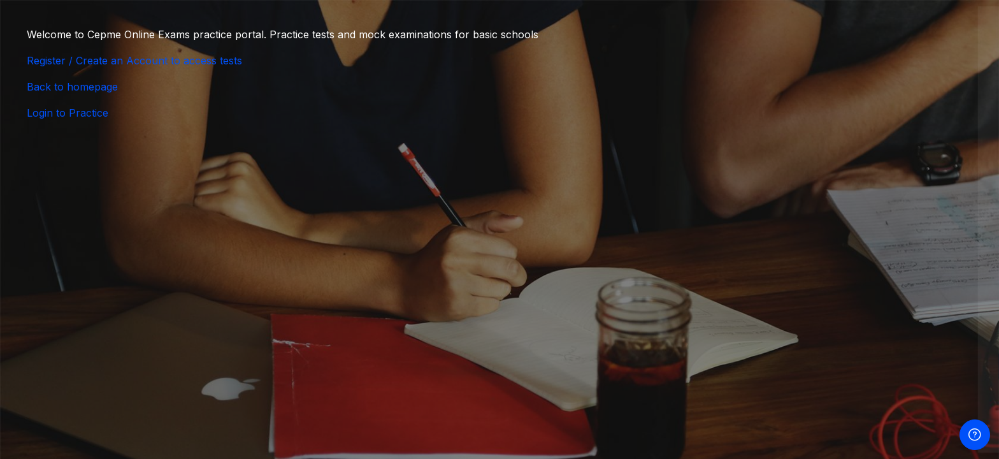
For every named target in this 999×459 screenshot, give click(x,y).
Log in (858, 366)
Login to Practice (67, 112)
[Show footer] (974, 434)
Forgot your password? (927, 330)
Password (766, 268)
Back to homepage (72, 86)
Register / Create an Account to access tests (134, 60)
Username (767, 204)
